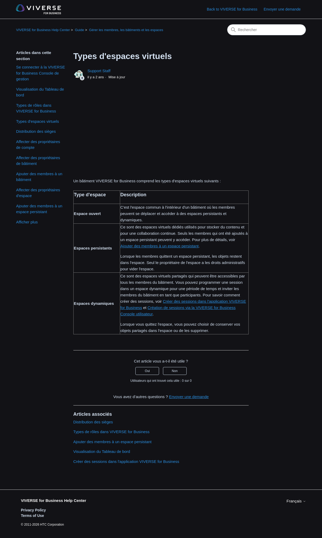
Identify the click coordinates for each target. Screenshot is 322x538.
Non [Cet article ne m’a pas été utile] (175, 371)
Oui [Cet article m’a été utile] (147, 371)
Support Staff (99, 71)
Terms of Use (32, 515)
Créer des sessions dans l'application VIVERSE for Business (126, 461)
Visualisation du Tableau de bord (40, 92)
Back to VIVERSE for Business (232, 9)
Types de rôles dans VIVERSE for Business (36, 108)
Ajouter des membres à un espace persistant (39, 209)
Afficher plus (27, 222)
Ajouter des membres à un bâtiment (39, 177)
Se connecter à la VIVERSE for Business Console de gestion (40, 73)
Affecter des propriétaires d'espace (38, 193)
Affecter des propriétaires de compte (38, 144)
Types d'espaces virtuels (37, 121)
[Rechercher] (266, 30)
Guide (79, 30)
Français (296, 501)
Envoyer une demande (282, 9)
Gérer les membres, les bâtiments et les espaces (126, 30)
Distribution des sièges (36, 131)
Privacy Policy (33, 510)
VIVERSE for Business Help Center (43, 30)
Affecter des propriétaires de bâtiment (38, 160)
